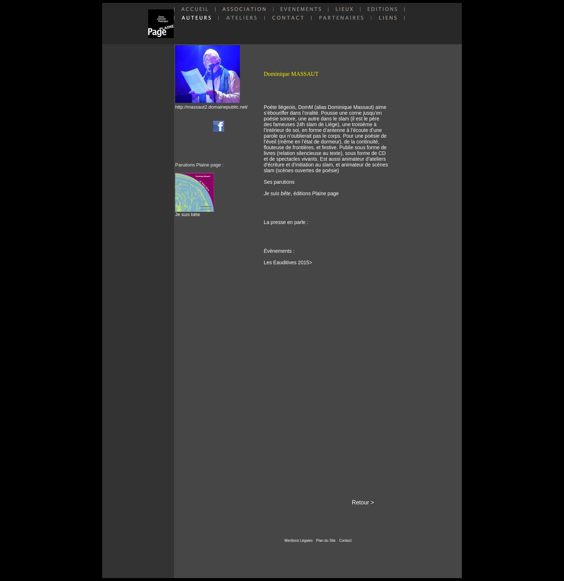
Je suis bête (194, 212)
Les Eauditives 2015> (288, 262)
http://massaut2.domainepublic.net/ (211, 107)
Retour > (363, 502)
